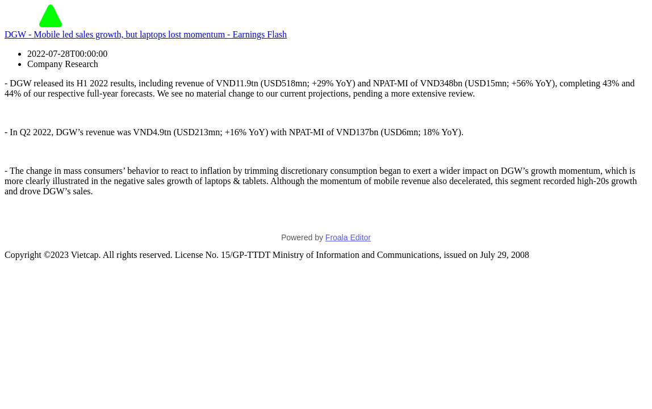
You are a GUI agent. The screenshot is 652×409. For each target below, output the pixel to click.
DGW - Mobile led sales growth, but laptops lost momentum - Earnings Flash (146, 34)
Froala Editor (348, 237)
